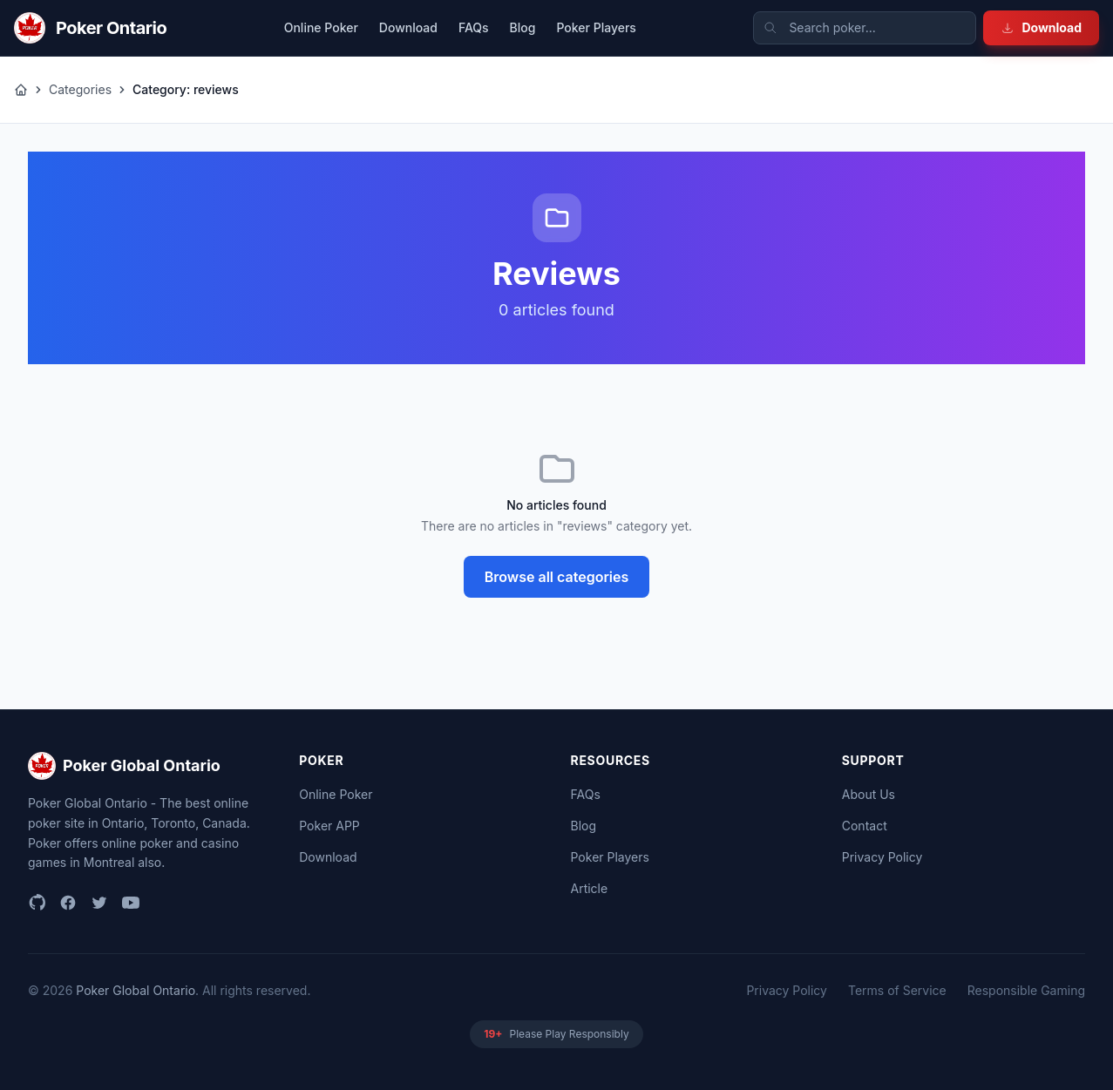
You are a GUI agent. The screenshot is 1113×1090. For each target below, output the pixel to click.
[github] (36, 902)
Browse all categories (557, 577)
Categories (80, 89)
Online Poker (321, 27)
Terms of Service (897, 990)
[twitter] (99, 902)
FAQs (473, 27)
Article (589, 888)
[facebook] (68, 902)
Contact (864, 825)
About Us (868, 794)
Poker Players (595, 27)
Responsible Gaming (1026, 990)
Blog (523, 27)
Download (1041, 27)
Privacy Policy (882, 857)
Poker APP (329, 825)
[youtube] (130, 902)
